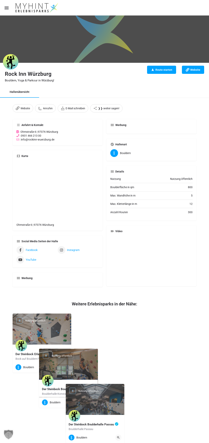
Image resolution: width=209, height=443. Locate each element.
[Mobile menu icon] (6, 8)
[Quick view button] (65, 367)
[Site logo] (37, 8)
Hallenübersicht (19, 91)
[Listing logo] (10, 62)
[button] (8, 434)
